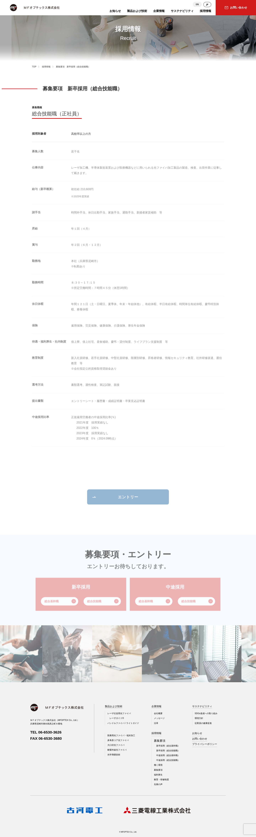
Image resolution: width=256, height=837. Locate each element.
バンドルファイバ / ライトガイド (123, 723)
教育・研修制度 (161, 779)
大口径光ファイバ (115, 745)
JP (207, 4)
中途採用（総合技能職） (168, 760)
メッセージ (159, 718)
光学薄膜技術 (113, 754)
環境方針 (199, 718)
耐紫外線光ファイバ (117, 750)
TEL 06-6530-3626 (46, 732)
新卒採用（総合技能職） (168, 750)
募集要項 (158, 770)
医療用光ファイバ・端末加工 (121, 735)
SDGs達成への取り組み (206, 713)
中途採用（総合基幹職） (168, 755)
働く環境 (158, 765)
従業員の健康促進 (203, 723)
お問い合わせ (199, 738)
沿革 (156, 723)
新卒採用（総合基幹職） (168, 746)
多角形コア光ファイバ (118, 740)
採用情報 (46, 66)
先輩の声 (158, 784)
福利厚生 (158, 775)
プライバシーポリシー (204, 744)
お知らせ (197, 733)
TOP (34, 66)
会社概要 (158, 713)
